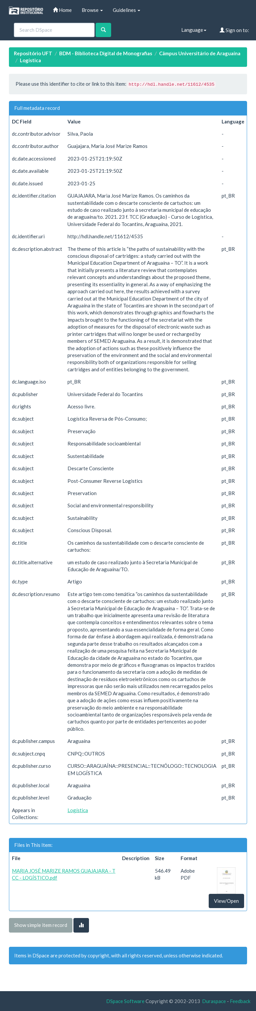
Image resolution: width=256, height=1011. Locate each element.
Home (62, 10)
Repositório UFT (33, 53)
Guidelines (126, 10)
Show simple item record (40, 925)
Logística (30, 60)
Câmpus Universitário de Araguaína (199, 53)
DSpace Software (125, 1001)
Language (193, 30)
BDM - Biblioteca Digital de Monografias (105, 53)
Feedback (240, 1001)
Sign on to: (234, 30)
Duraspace (214, 1001)
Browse (92, 10)
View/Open (226, 901)
